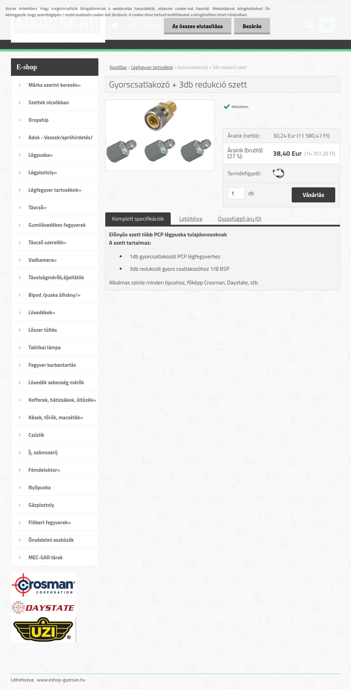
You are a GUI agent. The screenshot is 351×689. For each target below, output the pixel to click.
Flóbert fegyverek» (49, 522)
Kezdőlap (118, 67)
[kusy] (236, 193)
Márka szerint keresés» (54, 85)
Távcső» (37, 207)
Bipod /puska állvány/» (54, 295)
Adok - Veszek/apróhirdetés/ (60, 137)
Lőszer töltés (42, 330)
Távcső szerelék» (47, 242)
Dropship (38, 120)
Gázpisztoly (41, 505)
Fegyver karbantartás (52, 365)
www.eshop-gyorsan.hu (61, 679)
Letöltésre (191, 218)
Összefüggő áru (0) (239, 218)
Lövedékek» (41, 312)
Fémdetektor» (44, 470)
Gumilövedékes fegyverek (57, 225)
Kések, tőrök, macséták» (55, 417)
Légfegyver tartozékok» (54, 190)
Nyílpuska (39, 487)
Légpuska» (40, 155)
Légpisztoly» (42, 172)
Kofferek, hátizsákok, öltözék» (62, 400)
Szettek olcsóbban (48, 102)
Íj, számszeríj (43, 452)
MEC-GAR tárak (45, 557)
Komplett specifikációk (138, 218)
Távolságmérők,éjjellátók (56, 277)
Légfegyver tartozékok (152, 67)
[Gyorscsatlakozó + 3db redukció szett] (160, 102)
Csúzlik (36, 435)
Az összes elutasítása (197, 26)
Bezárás (252, 26)
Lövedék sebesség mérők (56, 382)
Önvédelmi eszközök (51, 540)
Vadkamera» (42, 260)
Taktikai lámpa (44, 347)
